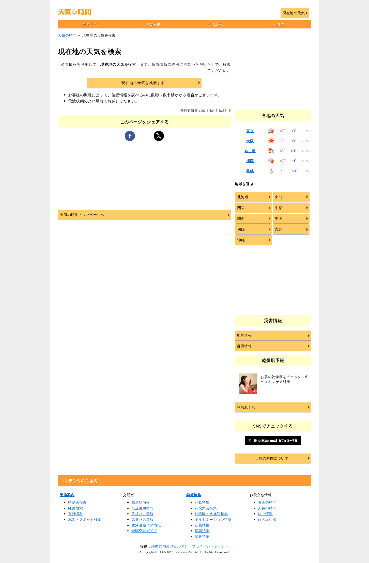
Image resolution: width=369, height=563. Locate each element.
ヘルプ (279, 24)
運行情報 (75, 513)
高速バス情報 (142, 519)
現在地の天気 (294, 13)
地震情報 (152, 24)
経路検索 (75, 508)
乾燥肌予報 (246, 407)
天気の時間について (271, 458)
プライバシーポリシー (210, 546)
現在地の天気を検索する (143, 82)
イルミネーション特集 (213, 519)
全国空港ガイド (144, 530)
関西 (241, 218)
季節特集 (193, 495)
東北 (278, 197)
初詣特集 (202, 530)
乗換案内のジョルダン (169, 546)
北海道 (243, 197)
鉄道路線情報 (142, 508)
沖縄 (241, 240)
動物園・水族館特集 (211, 513)
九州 (278, 229)
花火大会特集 (206, 508)
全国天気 (89, 24)
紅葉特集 (202, 525)
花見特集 (202, 502)
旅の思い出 (267, 519)
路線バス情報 (142, 513)
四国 (241, 229)
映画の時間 (267, 502)
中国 (278, 218)
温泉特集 (202, 536)
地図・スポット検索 (84, 519)
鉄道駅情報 (140, 502)
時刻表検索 (77, 502)
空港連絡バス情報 (146, 525)
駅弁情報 (265, 513)
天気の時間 (67, 35)
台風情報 (216, 24)
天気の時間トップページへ (82, 214)
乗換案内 (67, 495)
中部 (278, 208)
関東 (241, 208)
